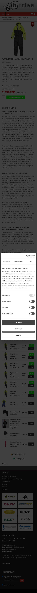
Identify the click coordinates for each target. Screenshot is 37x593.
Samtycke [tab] (6, 261)
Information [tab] (18, 261)
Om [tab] (30, 261)
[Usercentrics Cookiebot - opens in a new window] (26, 256)
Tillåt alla (18, 322)
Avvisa (18, 335)
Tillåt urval (18, 329)
